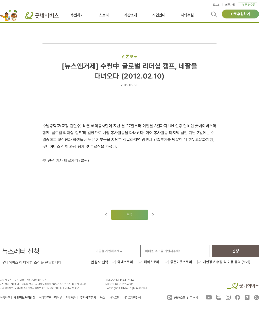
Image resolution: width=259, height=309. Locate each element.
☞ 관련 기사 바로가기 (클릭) (65, 160)
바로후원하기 (240, 14)
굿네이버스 (243, 286)
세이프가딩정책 (132, 297)
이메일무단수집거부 (50, 297)
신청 (235, 251)
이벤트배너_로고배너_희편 (8, 15)
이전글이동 (106, 215)
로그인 (216, 4)
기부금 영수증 (247, 4)
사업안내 (158, 15)
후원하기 (77, 15)
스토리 (104, 15)
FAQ (103, 297)
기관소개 (130, 15)
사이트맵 (114, 297)
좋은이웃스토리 (181, 262)
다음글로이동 (153, 215)
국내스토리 (125, 262)
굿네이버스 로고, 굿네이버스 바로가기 (39, 15)
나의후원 (187, 15)
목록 (130, 214)
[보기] (246, 262)
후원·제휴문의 (88, 297)
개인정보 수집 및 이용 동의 (226, 262)
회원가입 (230, 4)
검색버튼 (214, 15)
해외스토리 (151, 262)
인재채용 (71, 297)
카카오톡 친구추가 (182, 297)
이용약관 (5, 297)
